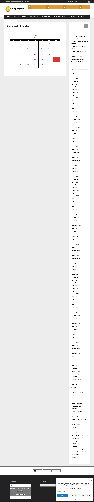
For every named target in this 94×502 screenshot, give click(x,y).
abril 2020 (74, 273)
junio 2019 (74, 300)
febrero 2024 (75, 148)
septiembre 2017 (76, 355)
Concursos (74, 378)
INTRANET (83, 7)
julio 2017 (74, 358)
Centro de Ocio (76, 372)
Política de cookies (67, 499)
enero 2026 (75, 85)
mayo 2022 (75, 205)
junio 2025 (74, 104)
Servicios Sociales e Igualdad (79, 450)
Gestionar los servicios (61, 491)
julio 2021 (74, 232)
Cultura (74, 383)
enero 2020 (75, 281)
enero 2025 (75, 118)
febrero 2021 (75, 246)
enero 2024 (75, 151)
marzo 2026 (75, 80)
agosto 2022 (75, 197)
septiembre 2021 (76, 227)
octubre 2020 (75, 257)
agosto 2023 (75, 164)
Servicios (34, 18)
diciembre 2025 (76, 88)
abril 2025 (74, 110)
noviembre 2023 (76, 156)
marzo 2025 (75, 113)
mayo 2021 (75, 238)
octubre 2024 (75, 126)
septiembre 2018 (76, 325)
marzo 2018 (75, 341)
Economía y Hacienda (77, 394)
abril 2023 (74, 175)
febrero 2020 (75, 279)
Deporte (74, 391)
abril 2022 (74, 208)
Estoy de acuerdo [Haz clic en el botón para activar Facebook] (20, 495)
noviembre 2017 (76, 352)
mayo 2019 (75, 303)
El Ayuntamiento (20, 18)
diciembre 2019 (76, 284)
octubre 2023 (75, 159)
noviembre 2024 (76, 123)
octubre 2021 (75, 224)
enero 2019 (75, 314)
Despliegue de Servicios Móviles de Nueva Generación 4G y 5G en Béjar (79, 63)
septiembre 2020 (76, 260)
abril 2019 (74, 306)
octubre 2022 (75, 191)
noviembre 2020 (76, 254)
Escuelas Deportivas (77, 402)
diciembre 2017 (76, 349)
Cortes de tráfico (76, 381)
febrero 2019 (75, 311)
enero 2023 (75, 183)
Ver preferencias (86, 495)
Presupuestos (75, 439)
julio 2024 (74, 134)
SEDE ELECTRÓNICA (70, 7)
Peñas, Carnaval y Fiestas (78, 434)
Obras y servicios (76, 431)
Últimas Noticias (60, 18)
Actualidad (74, 370)
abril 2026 (74, 77)
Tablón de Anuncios (78, 18)
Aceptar (62, 495)
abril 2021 (74, 240)
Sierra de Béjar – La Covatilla (79, 453)
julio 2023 (74, 167)
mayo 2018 (75, 336)
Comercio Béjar (76, 375)
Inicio (8, 18)
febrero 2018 (75, 344)
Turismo (74, 458)
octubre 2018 (75, 322)
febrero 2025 (75, 115)
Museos (74, 428)
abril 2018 (74, 338)
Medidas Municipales (77, 418)
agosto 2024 (75, 132)
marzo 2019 (75, 309)
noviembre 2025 (76, 91)
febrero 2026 (75, 83)
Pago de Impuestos (53, 7)
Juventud (74, 415)
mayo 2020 (75, 270)
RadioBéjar (75, 442)
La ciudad (46, 18)
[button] (91, 480)
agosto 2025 (75, 99)
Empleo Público (76, 399)
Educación (74, 396)
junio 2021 (74, 235)
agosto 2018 (75, 328)
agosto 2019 (75, 295)
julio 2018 (74, 330)
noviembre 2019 (76, 287)
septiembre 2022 (76, 194)
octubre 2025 (75, 93)
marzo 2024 (75, 145)
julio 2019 (74, 298)
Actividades (75, 367)
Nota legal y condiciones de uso (78, 499)
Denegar (74, 495)
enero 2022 (75, 216)
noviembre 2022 (76, 189)
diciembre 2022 (76, 186)
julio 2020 (74, 265)
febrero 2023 (75, 181)
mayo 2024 (75, 140)
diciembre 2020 (76, 251)
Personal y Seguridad (77, 437)
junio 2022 (74, 202)
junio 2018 (74, 333)
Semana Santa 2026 (77, 58)
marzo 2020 (75, 276)
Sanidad (74, 445)
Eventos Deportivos (77, 405)
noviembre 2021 (76, 221)
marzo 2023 (75, 178)
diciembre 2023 (76, 153)
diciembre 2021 (76, 219)
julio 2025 (74, 102)
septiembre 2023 (76, 162)
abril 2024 (74, 142)
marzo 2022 (75, 211)
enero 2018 (75, 347)
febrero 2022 (75, 213)
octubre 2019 (75, 289)
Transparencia (75, 456)
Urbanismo (75, 461)
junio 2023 (74, 170)
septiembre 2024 (76, 129)
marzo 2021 (75, 243)
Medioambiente (76, 426)
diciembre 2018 (76, 317)
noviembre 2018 (76, 319)
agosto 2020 (75, 262)
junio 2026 (74, 74)
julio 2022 (74, 200)
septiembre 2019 (76, 292)
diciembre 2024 (76, 121)
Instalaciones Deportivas (78, 412)
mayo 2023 (75, 172)
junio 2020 (74, 268)
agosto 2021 (75, 230)
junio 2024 (74, 137)
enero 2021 (75, 249)
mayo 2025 (75, 107)
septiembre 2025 (76, 96)
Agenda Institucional (35, 7)
